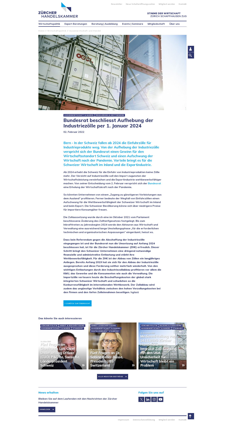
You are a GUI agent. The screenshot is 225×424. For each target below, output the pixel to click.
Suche (106, 3)
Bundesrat (154, 183)
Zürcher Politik (49, 326)
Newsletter (116, 4)
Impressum (123, 420)
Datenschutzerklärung (144, 420)
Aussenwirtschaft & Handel (79, 115)
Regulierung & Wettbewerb (110, 115)
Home (41, 31)
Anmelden (45, 409)
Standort (78, 328)
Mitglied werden (167, 4)
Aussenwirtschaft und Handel (85, 31)
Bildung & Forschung (171, 326)
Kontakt (183, 4)
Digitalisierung (99, 331)
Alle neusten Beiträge (110, 377)
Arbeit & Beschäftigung (72, 326)
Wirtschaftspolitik (56, 31)
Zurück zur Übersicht (77, 303)
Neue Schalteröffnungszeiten (140, 4)
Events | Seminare (132, 23)
